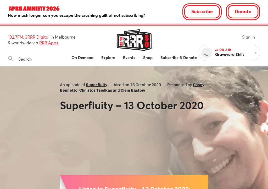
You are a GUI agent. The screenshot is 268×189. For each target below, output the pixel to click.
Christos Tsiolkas (95, 90)
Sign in (248, 37)
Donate (243, 11)
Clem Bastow (133, 90)
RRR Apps (48, 42)
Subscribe (202, 11)
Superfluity (96, 84)
